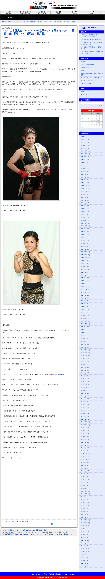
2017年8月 (83, 430)
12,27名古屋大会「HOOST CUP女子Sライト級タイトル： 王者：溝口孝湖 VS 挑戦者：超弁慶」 (48, 21)
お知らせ (72, 574)
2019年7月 (83, 364)
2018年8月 (83, 396)
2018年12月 (84, 384)
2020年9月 (83, 327)
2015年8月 (83, 500)
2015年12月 (84, 488)
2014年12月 (84, 520)
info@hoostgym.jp (58, 374)
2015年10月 (84, 494)
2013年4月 (83, 563)
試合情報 (11, 521)
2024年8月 (83, 197)
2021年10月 (84, 292)
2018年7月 (83, 399)
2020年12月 (84, 318)
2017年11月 (84, 422)
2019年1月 (83, 381)
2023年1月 (83, 249)
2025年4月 (83, 174)
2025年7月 (83, 165)
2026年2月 (83, 145)
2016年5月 (83, 474)
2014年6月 (83, 531)
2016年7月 (83, 468)
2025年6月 (83, 168)
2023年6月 (83, 234)
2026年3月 (83, 142)
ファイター (65, 574)
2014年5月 (83, 534)
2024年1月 (83, 217)
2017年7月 (83, 433)
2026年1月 (83, 148)
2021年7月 (83, 298)
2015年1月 (83, 517)
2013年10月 (84, 554)
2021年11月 (84, 289)
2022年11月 (84, 255)
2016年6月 (83, 471)
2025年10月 (84, 157)
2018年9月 (83, 393)
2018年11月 (84, 387)
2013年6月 (83, 557)
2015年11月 (84, 491)
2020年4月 (83, 338)
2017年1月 (83, 450)
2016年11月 (84, 456)
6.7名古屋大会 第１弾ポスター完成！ (91, 39)
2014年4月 (83, 537)
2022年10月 (84, 257)
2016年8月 (83, 465)
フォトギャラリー (86, 67)
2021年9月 (83, 295)
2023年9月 (83, 229)
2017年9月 (83, 427)
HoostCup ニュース (13, 21)
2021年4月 (83, 306)
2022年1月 (83, 283)
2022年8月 (83, 263)
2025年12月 (84, 151)
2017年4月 (83, 442)
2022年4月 (83, 275)
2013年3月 (83, 566)
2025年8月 (83, 162)
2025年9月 (83, 159)
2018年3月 (83, 410)
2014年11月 (84, 523)
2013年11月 (84, 551)
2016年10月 (84, 459)
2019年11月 (84, 353)
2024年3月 (83, 211)
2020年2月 (83, 344)
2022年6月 (83, 269)
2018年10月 (84, 390)
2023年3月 (83, 243)
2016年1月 (83, 485)
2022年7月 (83, 266)
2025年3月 (83, 177)
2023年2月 (83, 246)
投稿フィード (84, 92)
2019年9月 (83, 358)
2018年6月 (83, 402)
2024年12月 (84, 185)
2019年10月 (84, 355)
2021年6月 (83, 301)
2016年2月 (83, 482)
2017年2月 (83, 448)
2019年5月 (83, 370)
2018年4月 (83, 407)
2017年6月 (83, 436)
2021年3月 (83, 309)
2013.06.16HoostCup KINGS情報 (90, 78)
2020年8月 (83, 330)
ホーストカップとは (41, 574)
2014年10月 (84, 525)
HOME (32, 574)
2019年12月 (84, 350)
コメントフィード (86, 94)
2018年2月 (83, 413)
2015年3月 (83, 511)
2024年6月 (83, 203)
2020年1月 (83, 347)
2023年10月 (84, 226)
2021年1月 (83, 315)
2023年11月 (84, 223)
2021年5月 (83, 304)
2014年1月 (83, 546)
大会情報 (51, 574)
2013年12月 (84, 548)
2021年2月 (83, 312)
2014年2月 (83, 543)
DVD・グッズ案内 (86, 83)
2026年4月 (83, 139)
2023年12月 (84, 220)
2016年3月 (83, 479)
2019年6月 (83, 367)
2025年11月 (84, 154)
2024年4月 (83, 208)
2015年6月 (83, 505)
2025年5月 (83, 171)
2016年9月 (83, 462)
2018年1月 (83, 416)
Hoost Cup (3, 21)
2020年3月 (83, 341)
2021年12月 (84, 286)
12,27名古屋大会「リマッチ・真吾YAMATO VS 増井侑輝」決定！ (25, 530)
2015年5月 (83, 508)
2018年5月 (83, 404)
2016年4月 (83, 476)
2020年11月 (84, 321)
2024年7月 (83, 200)
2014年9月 (83, 528)
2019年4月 (83, 373)
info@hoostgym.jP (15, 458)
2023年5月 (83, 237)
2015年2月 (83, 514)
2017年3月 (83, 445)
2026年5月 (83, 136)
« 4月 (80, 131)
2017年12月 (84, 419)
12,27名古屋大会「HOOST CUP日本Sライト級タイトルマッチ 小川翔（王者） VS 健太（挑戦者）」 (36, 534)
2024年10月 (84, 191)
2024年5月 (83, 206)
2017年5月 (83, 439)
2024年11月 (84, 188)
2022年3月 (83, 278)
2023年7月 (83, 232)
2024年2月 (83, 214)
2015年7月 (83, 502)
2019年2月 (83, 378)
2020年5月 (83, 335)
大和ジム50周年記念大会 (87, 64)
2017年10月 (84, 425)
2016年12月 (84, 453)
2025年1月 (83, 182)
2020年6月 (83, 332)
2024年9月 (83, 194)
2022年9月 (83, 260)
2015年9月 (83, 497)
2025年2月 (83, 180)
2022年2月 (83, 280)
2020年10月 (84, 324)
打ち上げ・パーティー (87, 80)
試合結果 (83, 70)
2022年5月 (83, 272)
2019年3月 (83, 376)
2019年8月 (83, 361)
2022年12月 (84, 252)
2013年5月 (83, 560)
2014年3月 (83, 540)
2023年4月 (83, 240)
